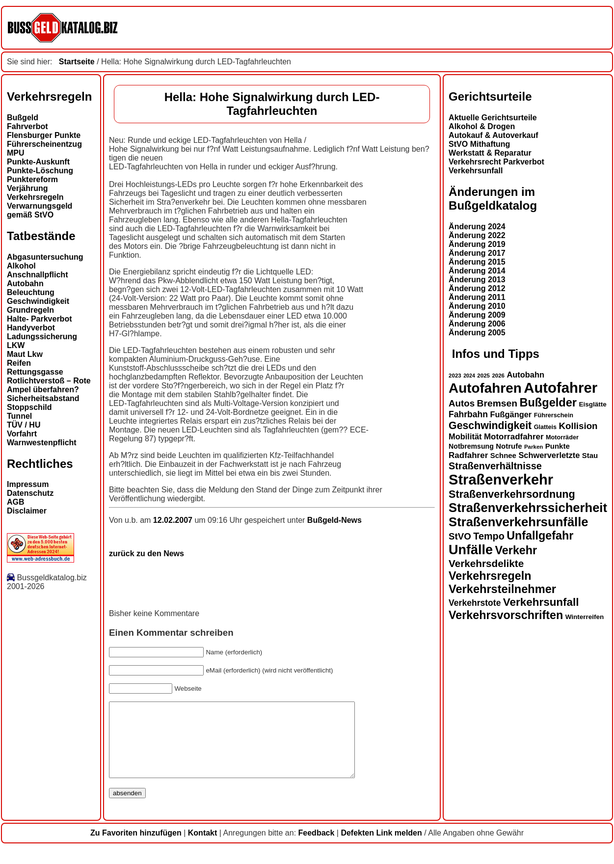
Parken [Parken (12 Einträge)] (533, 447)
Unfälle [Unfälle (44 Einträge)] (471, 549)
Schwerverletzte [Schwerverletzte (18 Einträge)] (549, 455)
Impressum (28, 484)
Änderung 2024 (477, 226)
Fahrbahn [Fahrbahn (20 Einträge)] (468, 414)
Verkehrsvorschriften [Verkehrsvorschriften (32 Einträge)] (506, 615)
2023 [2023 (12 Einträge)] (455, 375)
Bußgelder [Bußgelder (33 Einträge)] (548, 402)
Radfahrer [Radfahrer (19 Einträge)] (468, 455)
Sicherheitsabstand (43, 398)
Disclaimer (27, 511)
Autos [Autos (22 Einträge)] (462, 403)
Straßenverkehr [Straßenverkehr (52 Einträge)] (501, 479)
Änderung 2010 (477, 306)
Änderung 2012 (477, 288)
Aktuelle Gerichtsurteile (493, 117)
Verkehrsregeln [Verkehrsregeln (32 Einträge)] (490, 575)
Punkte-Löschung (40, 170)
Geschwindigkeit (38, 301)
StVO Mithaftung (479, 144)
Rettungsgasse (35, 372)
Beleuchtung (30, 292)
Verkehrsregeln (35, 197)
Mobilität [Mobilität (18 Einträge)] (465, 436)
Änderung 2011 (477, 297)
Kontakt (202, 847)
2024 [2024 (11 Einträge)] (469, 375)
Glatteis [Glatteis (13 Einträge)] (545, 427)
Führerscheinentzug (44, 144)
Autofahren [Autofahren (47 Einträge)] (485, 388)
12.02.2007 (174, 520)
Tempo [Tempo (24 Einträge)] (489, 536)
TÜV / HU (23, 425)
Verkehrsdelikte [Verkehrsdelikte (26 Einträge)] (486, 563)
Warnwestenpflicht (42, 442)
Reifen (19, 363)
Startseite (77, 61)
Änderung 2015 (477, 262)
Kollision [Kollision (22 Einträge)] (578, 426)
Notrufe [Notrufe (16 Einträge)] (509, 446)
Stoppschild (29, 407)
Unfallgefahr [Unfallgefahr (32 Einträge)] (540, 535)
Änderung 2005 (477, 332)
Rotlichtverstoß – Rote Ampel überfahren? (49, 385)
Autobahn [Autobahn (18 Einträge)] (525, 374)
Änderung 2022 (477, 235)
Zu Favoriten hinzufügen (136, 847)
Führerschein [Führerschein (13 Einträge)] (553, 415)
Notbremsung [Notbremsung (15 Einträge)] (471, 446)
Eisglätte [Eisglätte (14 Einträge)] (592, 404)
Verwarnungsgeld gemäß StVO (39, 210)
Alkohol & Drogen (482, 126)
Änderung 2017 (477, 253)
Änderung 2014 (477, 271)
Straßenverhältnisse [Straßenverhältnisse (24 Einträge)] (495, 465)
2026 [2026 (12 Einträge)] (498, 375)
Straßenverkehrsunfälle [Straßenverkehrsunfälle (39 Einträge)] (518, 522)
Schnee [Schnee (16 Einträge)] (503, 455)
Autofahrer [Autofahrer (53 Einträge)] (560, 387)
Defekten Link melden (381, 847)
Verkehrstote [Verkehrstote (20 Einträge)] (475, 603)
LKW (16, 345)
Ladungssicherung (42, 336)
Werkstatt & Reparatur (490, 153)
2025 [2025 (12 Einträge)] (483, 375)
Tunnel (19, 416)
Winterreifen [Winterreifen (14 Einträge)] (584, 617)
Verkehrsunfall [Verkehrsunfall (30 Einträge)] (541, 602)
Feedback (316, 847)
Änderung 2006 (477, 324)
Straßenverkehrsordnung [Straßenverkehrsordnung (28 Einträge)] (512, 494)
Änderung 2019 (477, 244)
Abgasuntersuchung (45, 257)
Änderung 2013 (477, 279)
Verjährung (27, 188)
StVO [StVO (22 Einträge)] (460, 536)
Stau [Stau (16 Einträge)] (590, 455)
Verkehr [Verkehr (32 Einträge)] (516, 550)
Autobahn (25, 283)
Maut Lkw (25, 354)
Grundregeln (30, 310)
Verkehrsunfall (476, 170)
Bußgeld (22, 117)
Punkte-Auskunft (38, 162)
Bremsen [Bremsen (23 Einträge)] (497, 403)
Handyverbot (31, 328)
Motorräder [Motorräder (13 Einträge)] (562, 437)
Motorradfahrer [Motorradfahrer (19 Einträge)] (514, 436)
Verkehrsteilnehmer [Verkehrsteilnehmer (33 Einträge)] (502, 589)
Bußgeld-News (334, 520)
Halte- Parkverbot (39, 319)
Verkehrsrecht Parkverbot (496, 162)
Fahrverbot (27, 126)
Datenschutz (30, 493)
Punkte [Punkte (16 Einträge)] (557, 446)
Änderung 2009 (477, 315)
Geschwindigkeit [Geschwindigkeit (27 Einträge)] (490, 426)
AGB (16, 502)
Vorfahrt (22, 434)
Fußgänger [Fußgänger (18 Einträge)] (511, 414)
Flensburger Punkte (43, 135)
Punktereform (32, 179)
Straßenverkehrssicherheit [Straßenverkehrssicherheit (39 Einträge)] (528, 507)
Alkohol (21, 266)
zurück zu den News (146, 553)
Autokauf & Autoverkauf (493, 135)
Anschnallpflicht (37, 274)
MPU (16, 153)
